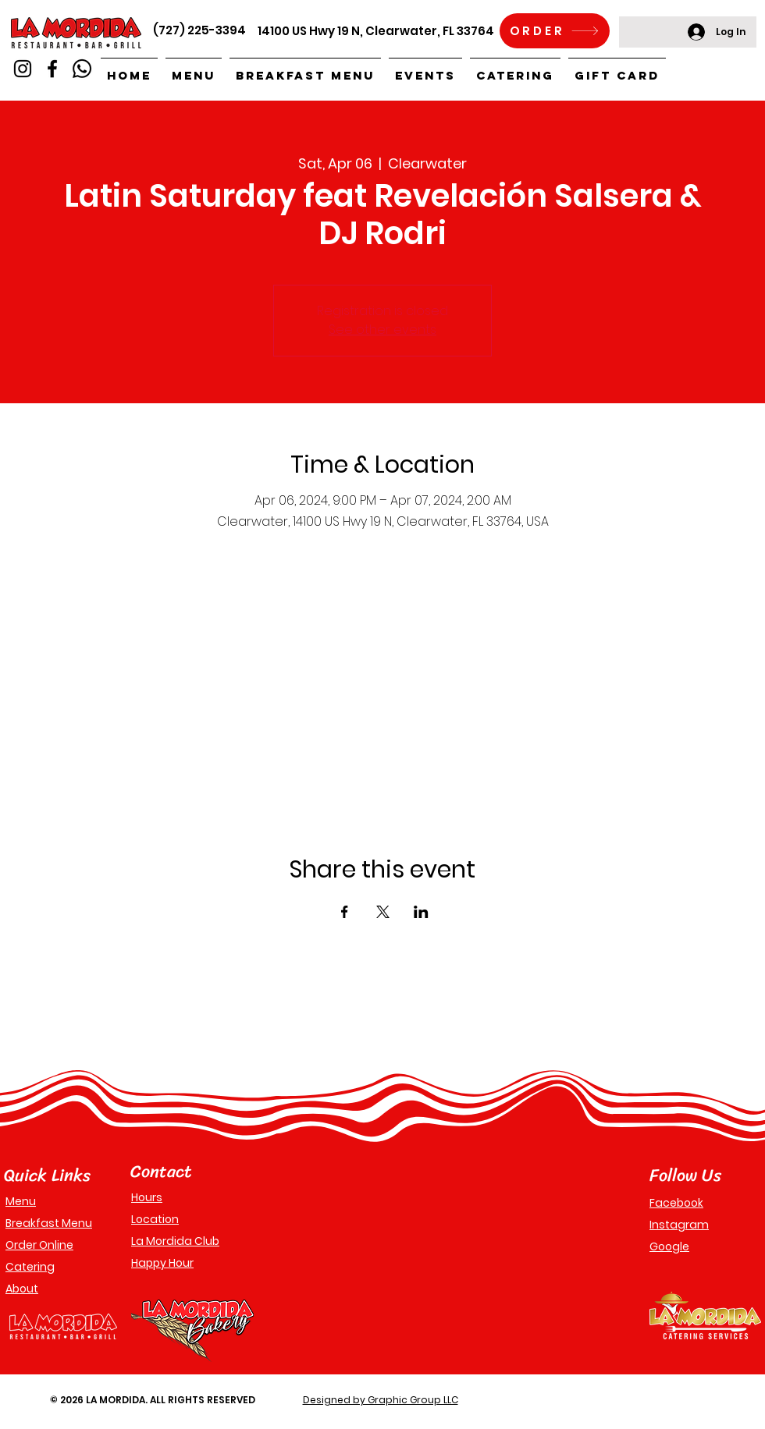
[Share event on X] (382, 912)
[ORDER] (555, 30)
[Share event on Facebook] (344, 912)
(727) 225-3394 (199, 30)
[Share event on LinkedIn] (421, 912)
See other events (382, 330)
